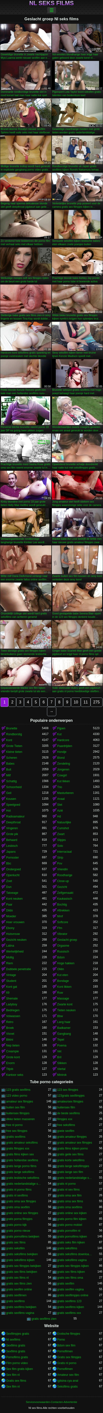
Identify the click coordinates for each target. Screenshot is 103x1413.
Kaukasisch (64, 898)
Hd (59, 816)
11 (85, 702)
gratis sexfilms (15, 1301)
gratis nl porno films (19, 1189)
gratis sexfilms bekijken (21, 1307)
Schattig (11, 781)
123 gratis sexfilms (18, 1089)
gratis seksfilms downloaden (75, 1254)
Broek (10, 1028)
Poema (62, 1045)
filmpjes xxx (64, 1119)
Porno (61, 1339)
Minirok (62, 1075)
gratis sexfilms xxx (69, 1313)
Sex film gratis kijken (19, 1369)
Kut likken (63, 781)
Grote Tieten (14, 746)
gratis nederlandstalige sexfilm (75, 1178)
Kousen (11, 799)
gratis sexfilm (65, 1283)
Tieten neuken (66, 1010)
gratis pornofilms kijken (72, 1236)
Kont (9, 740)
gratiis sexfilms (15, 1136)
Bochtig (62, 904)
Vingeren (12, 828)
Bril (59, 1057)
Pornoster (12, 857)
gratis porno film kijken (71, 1219)
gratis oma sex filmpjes (21, 1201)
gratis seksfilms (67, 1248)
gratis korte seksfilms (71, 1160)
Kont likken (64, 986)
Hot (8, 810)
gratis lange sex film (70, 1172)
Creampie (12, 1051)
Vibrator (62, 934)
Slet (59, 804)
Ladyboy (11, 1004)
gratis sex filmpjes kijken (73, 1266)
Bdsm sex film (66, 1345)
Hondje (62, 752)
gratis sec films (15, 1242)
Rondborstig (14, 734)
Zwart (61, 834)
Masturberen (65, 793)
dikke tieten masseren (20, 1119)
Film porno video (17, 1363)
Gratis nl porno (67, 1363)
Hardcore (63, 740)
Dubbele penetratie (18, 969)
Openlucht (13, 875)
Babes (10, 763)
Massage (63, 998)
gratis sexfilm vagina (70, 1289)
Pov (59, 863)
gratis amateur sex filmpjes (74, 1142)
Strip (60, 857)
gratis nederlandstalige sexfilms (24, 1183)
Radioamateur (15, 816)
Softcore (62, 922)
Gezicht (62, 887)
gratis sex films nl (17, 1277)
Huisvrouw (13, 934)
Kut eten (62, 975)
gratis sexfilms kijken (70, 1307)
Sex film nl (13, 1375)
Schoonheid (14, 787)
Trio (59, 787)
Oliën (60, 969)
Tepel (60, 1039)
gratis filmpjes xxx (17, 1148)
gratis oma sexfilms (69, 1207)
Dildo (9, 910)
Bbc (8, 863)
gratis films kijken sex (20, 1154)
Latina (10, 945)
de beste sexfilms (68, 1113)
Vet (59, 1051)
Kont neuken (14, 898)
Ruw (60, 992)
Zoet (9, 881)
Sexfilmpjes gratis (17, 1333)
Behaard (11, 840)
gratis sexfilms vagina (20, 1313)
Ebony (10, 928)
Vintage (11, 975)
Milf (8, 775)
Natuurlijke (64, 822)
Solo (60, 846)
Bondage (63, 981)
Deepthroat (13, 822)
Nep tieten (13, 1045)
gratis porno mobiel (69, 1225)
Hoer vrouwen (15, 922)
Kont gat (11, 986)
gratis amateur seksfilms (22, 1142)
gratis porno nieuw (18, 1230)
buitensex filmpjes (17, 1113)
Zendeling (63, 763)
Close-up (63, 881)
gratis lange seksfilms (20, 1172)
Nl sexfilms (13, 1339)
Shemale (12, 998)
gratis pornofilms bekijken (22, 1236)
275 (96, 702)
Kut (59, 734)
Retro (9, 1022)
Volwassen (13, 1016)
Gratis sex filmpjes (69, 1357)
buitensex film (66, 1107)
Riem (9, 963)
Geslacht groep (67, 940)
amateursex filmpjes (70, 1101)
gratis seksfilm (15, 1248)
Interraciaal (64, 851)
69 (7, 992)
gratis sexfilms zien (44, 1319)
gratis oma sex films (70, 1201)
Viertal (61, 1069)
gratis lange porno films (21, 1166)
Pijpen (61, 728)
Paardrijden (64, 746)
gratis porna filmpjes (19, 1219)
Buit (8, 769)
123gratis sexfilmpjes (71, 1095)
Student (11, 981)
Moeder (11, 916)
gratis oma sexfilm (18, 1207)
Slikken (62, 1063)
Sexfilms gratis (15, 1345)
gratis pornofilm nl (68, 1230)
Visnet (10, 1033)
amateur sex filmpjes (19, 1101)
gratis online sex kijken (72, 1213)
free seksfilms (66, 1125)
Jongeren (63, 769)
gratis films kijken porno (72, 1148)
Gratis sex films (16, 1380)
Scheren (11, 757)
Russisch (63, 951)
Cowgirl (62, 775)
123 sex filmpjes (67, 1089)
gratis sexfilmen (16, 1295)
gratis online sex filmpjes (22, 1213)
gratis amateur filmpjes (72, 1136)
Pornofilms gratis (17, 1357)
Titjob (9, 1069)
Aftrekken (63, 910)
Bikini (9, 1039)
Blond (61, 757)
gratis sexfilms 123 (69, 1301)
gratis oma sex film (69, 1195)
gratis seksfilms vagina (72, 1260)
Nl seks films (51, 3)
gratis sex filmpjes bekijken (23, 1266)
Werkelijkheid (14, 951)
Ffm (59, 928)
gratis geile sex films (70, 1154)
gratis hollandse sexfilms (22, 1160)
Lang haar (63, 1022)
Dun (8, 887)
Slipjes (61, 840)
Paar (9, 904)
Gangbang (64, 1033)
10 (76, 702)
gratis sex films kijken (71, 1272)
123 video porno (16, 1095)
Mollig (10, 957)
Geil (8, 793)
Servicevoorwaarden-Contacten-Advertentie (51, 1402)
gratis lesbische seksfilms (22, 1178)
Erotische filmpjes (68, 1333)
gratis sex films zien (19, 1283)
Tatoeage (12, 893)
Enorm (10, 1063)
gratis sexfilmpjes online (72, 1295)
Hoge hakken (66, 963)
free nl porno (14, 1125)
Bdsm (61, 957)
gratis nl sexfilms (17, 1195)
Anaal (61, 799)
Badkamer (64, 1028)
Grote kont (13, 1057)
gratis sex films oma (70, 1277)
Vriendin (62, 869)
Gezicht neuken (16, 940)
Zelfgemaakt (65, 893)
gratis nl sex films (68, 1189)
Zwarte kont (65, 1004)
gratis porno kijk (16, 1225)
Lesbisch (12, 846)
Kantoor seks (14, 1075)
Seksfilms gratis (67, 1386)
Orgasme (63, 945)
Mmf (60, 916)
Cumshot (63, 828)
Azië (60, 810)
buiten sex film (15, 1107)
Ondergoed (13, 869)
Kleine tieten (14, 752)
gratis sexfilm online (19, 1289)
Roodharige (64, 875)
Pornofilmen (65, 1351)
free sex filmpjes (16, 1131)
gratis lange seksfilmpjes (73, 1166)
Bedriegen (13, 1010)
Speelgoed (13, 804)
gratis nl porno (66, 1183)
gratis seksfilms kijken (20, 1260)
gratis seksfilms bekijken (22, 1254)
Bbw (60, 1016)
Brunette (11, 728)
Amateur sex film (68, 1375)
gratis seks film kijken (71, 1242)
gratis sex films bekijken (21, 1272)
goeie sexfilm (65, 1131)
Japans (11, 851)
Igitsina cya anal (67, 1380)
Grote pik (12, 834)
